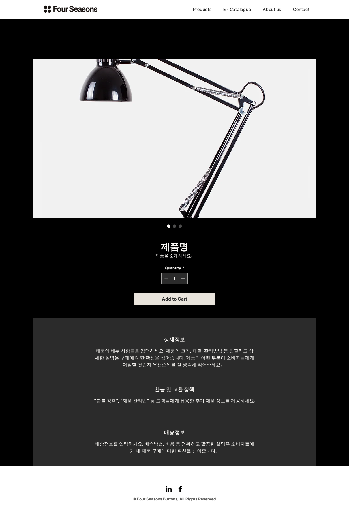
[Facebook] (180, 489)
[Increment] (183, 278)
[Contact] (301, 9)
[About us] (272, 9)
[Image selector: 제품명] (169, 226)
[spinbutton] (174, 278)
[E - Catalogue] (237, 9)
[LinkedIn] (169, 489)
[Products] (202, 9)
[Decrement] (165, 278)
